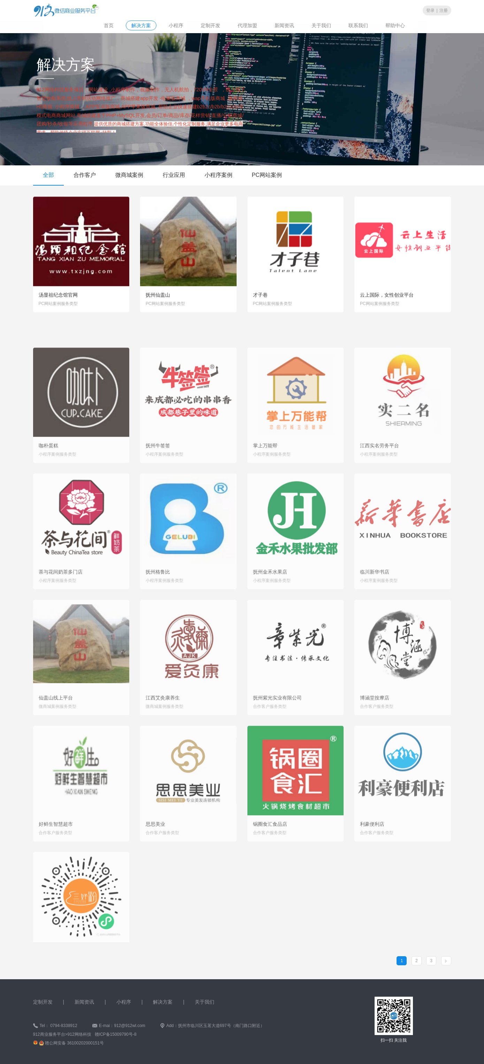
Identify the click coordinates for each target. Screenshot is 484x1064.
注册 (443, 10)
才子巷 (260, 298)
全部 (48, 175)
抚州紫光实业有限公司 (277, 724)
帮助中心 (395, 25)
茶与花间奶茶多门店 (61, 598)
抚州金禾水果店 (270, 598)
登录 (430, 10)
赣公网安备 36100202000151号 (74, 1043)
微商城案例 (129, 175)
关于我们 (321, 25)
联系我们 (358, 25)
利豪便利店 (372, 850)
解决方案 (141, 25)
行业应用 (174, 175)
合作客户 (85, 175)
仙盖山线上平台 (56, 724)
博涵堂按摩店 (374, 724)
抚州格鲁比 (158, 598)
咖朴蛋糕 (48, 471)
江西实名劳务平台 (379, 471)
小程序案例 (218, 175)
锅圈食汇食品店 (270, 850)
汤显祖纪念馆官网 (58, 298)
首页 (109, 25)
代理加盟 (247, 25)
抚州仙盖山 (158, 298)
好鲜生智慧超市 (56, 850)
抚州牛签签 (158, 471)
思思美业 (155, 850)
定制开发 (210, 25)
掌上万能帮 (265, 471)
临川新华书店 (374, 598)
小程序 (176, 25)
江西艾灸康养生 (163, 724)
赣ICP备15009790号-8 (114, 1034)
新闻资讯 (284, 25)
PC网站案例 (267, 175)
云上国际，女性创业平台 (387, 298)
